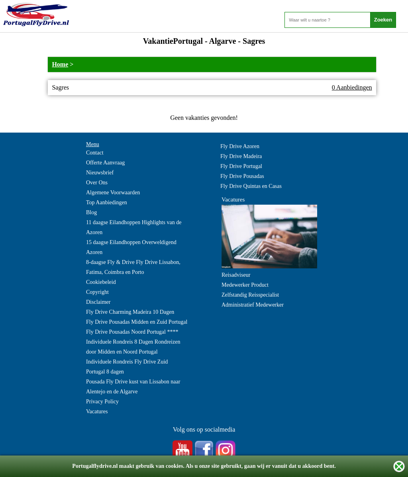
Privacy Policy (102, 402)
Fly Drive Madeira (241, 156)
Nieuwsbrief (100, 173)
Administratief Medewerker (253, 305)
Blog (91, 212)
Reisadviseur (236, 275)
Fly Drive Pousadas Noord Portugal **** (132, 332)
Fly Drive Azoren (239, 146)
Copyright (97, 292)
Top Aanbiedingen (106, 202)
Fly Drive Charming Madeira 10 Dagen (130, 312)
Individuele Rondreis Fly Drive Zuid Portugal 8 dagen (127, 367)
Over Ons (97, 183)
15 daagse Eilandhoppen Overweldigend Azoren (131, 247)
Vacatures (97, 411)
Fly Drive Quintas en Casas (251, 186)
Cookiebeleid (101, 282)
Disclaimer (98, 302)
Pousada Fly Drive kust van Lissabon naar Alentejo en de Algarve (133, 387)
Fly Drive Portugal (241, 166)
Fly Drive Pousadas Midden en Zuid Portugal (136, 322)
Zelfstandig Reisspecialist (250, 295)
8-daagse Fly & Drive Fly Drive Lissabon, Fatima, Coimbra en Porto (133, 267)
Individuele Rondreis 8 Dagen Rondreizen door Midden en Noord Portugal (133, 347)
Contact (95, 153)
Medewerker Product (245, 285)
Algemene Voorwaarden (113, 192)
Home (60, 64)
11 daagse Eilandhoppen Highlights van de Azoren (133, 227)
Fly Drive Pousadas (242, 176)
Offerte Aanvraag (105, 163)
